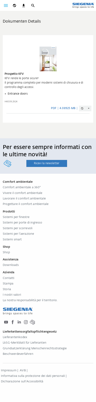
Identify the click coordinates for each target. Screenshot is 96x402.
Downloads (11, 265)
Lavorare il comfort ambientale (24, 198)
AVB (23, 370)
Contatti (8, 278)
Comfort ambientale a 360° (22, 187)
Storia (7, 289)
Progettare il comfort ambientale (26, 204)
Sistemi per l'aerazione (18, 233)
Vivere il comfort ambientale (23, 193)
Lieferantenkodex (15, 337)
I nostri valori (12, 294)
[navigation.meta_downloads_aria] (23, 5)
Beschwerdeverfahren (18, 354)
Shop (6, 252)
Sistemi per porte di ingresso (22, 222)
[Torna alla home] (83, 5)
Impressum (8, 370)
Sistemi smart (12, 239)
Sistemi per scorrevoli (17, 228)
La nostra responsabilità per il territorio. (30, 300)
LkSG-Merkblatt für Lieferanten (24, 342)
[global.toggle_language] (14, 5)
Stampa (8, 283)
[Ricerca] (32, 5)
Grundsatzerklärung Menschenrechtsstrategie (35, 348)
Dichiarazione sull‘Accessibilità (22, 381)
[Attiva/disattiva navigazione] (6, 5)
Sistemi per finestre (16, 217)
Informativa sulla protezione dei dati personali (33, 376)
